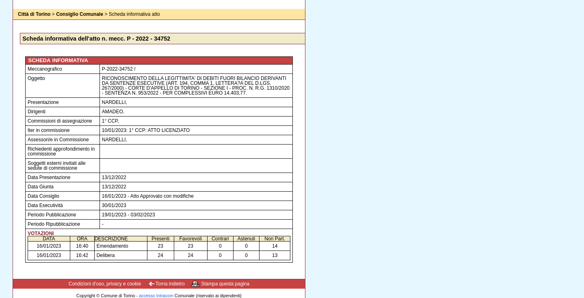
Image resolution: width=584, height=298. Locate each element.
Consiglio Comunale (79, 14)
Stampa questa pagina (225, 284)
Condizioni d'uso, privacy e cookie (105, 284)
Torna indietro (170, 284)
